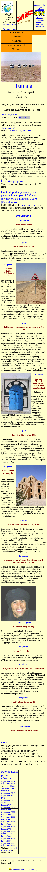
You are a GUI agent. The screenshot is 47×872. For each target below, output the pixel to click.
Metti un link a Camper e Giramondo (39, 7)
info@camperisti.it (8, 29)
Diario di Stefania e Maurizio (9, 787)
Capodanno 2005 (8, 831)
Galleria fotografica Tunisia (21, 130)
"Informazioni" (8, 128)
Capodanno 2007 (8, 822)
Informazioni (24, 117)
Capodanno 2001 (8, 843)
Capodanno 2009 (8, 812)
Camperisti (16, 36)
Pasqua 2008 (6, 814)
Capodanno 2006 (8, 826)
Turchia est (39, 27)
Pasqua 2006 (6, 824)
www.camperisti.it (9, 25)
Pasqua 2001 (6, 841)
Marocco (39, 20)
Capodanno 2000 (8, 846)
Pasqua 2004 (6, 836)
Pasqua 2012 (6, 791)
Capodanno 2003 (8, 838)
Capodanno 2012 (8, 793)
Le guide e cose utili (16, 45)
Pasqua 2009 (6, 810)
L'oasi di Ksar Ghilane (9, 849)
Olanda (39, 22)
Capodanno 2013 (8, 784)
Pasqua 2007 (6, 819)
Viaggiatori (16, 41)
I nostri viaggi (16, 32)
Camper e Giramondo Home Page (23, 870)
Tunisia (39, 18)
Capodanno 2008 (8, 817)
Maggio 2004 (6, 834)
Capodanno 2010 (8, 807)
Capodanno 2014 (8, 781)
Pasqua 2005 (6, 829)
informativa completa (29, 205)
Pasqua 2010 (6, 805)
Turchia (39, 24)
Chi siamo (16, 49)
